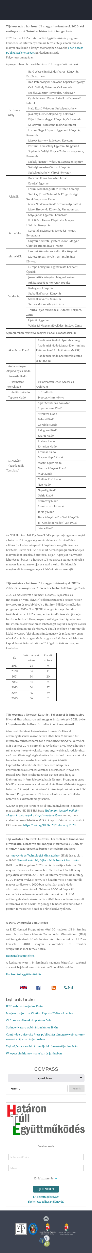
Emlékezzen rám (44, 1178)
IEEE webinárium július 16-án (24, 1006)
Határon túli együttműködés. (24, 974)
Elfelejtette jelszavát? (46, 1197)
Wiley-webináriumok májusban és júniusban (34, 1053)
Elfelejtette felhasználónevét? (46, 1201)
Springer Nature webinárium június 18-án (32, 1027)
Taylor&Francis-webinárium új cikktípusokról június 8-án (42, 1046)
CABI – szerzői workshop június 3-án (29, 1020)
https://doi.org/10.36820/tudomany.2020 (49, 825)
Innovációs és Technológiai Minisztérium (35, 855)
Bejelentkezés (46, 1189)
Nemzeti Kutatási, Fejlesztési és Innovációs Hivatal (48, 860)
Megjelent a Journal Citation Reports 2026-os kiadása (39, 1013)
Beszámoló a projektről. (20, 955)
